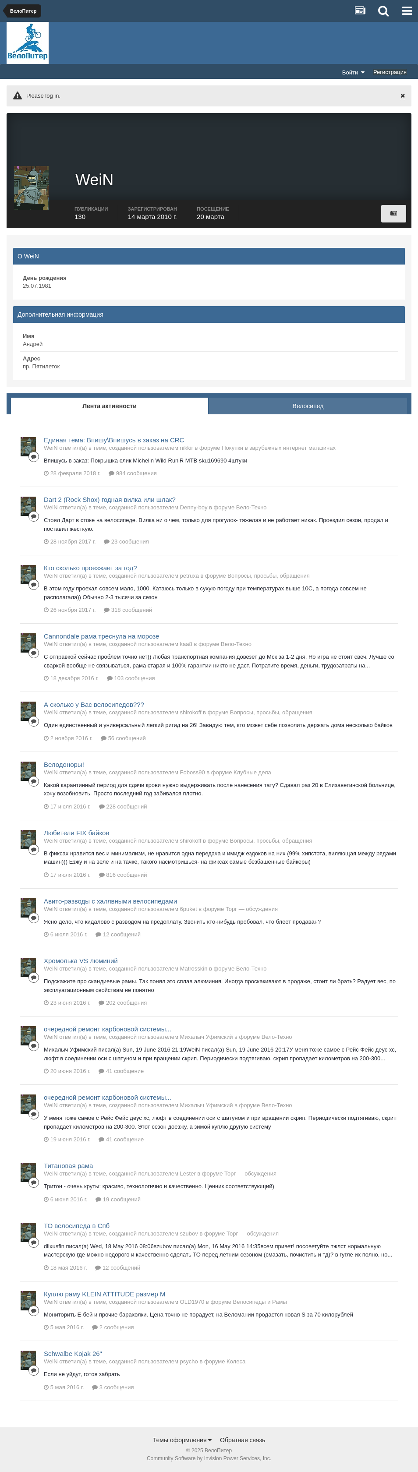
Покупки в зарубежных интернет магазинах (279, 448)
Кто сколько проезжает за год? (90, 569)
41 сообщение (121, 1072)
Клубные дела (252, 773)
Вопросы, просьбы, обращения (268, 577)
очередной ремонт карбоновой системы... (107, 1030)
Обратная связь (242, 1440)
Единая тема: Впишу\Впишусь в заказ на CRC (114, 441)
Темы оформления (182, 1440)
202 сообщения (123, 1004)
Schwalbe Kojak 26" (73, 1355)
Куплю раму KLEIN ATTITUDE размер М (105, 1295)
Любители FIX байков (76, 833)
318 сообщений (128, 611)
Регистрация (390, 72)
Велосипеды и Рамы (260, 1302)
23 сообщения (126, 543)
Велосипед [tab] (308, 406)
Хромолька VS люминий (81, 962)
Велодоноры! (64, 765)
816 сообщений (123, 875)
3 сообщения (113, 1388)
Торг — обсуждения (252, 910)
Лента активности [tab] (109, 406)
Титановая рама (68, 1167)
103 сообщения (131, 679)
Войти (353, 72)
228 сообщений (123, 807)
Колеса (236, 1362)
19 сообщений (118, 1200)
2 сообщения (113, 1328)
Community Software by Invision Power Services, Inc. (209, 1459)
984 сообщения (133, 474)
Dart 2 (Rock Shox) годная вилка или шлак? (110, 501)
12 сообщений (118, 935)
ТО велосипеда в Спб (77, 1226)
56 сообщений (123, 739)
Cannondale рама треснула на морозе (101, 637)
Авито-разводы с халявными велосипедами (110, 902)
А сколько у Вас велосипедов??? (94, 706)
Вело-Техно (251, 508)
